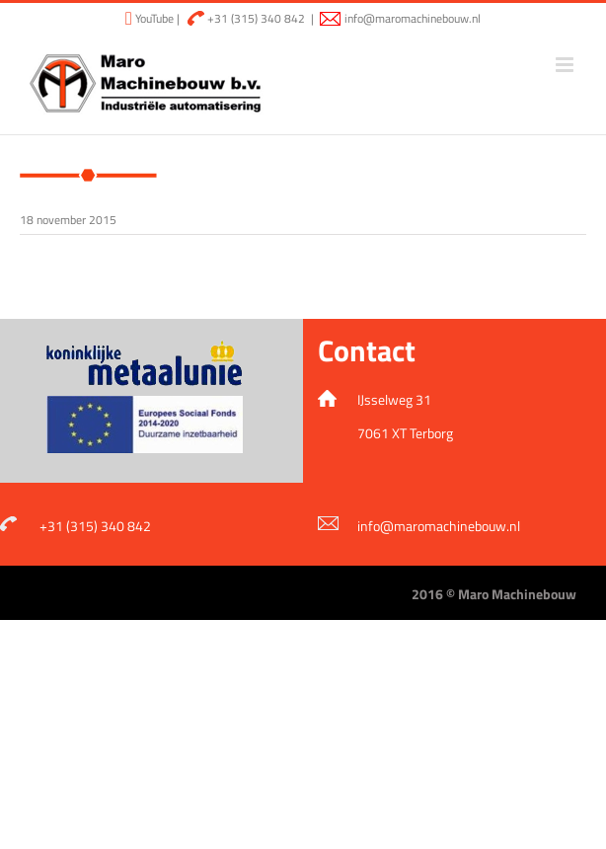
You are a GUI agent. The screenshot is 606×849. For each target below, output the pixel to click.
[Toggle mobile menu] (566, 64)
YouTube (153, 18)
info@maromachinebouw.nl (412, 18)
